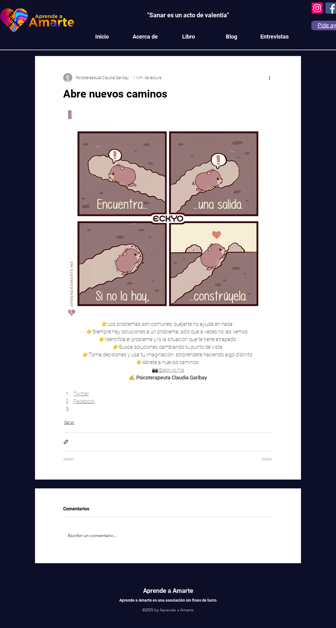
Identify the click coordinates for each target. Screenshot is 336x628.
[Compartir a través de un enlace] (66, 442)
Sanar (69, 422)
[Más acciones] (269, 77)
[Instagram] (317, 8)
